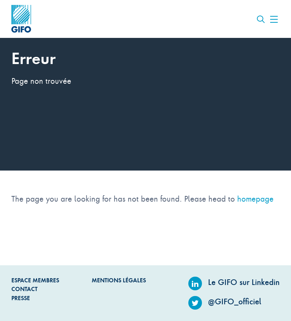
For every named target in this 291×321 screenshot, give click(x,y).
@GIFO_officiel (224, 301)
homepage (255, 198)
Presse (20, 298)
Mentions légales (119, 280)
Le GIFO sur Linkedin (234, 282)
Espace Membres (35, 280)
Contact (24, 289)
